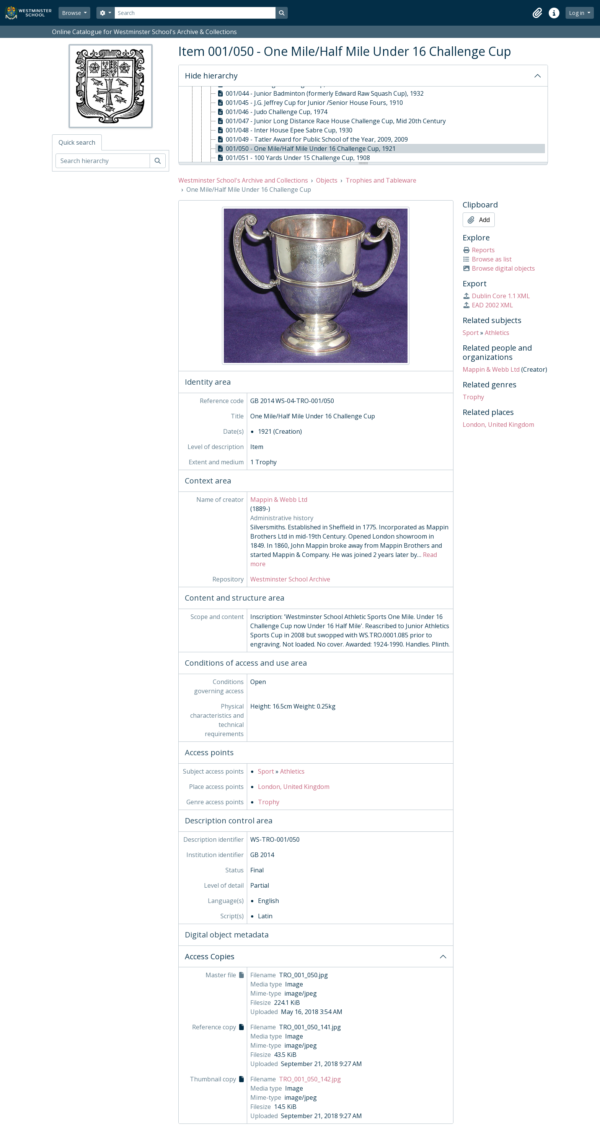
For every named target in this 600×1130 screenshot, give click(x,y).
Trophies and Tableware (381, 180)
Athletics (292, 771)
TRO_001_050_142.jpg (310, 1079)
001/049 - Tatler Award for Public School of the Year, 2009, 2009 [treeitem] (312, 139)
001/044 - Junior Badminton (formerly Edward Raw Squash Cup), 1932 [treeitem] (320, 93)
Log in (577, 12)
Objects (327, 180)
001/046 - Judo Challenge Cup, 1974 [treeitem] (271, 111)
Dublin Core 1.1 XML (496, 296)
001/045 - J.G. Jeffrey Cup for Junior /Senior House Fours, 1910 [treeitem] (309, 102)
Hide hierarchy (211, 75)
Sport (266, 771)
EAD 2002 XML (488, 305)
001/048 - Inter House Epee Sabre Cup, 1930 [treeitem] (284, 130)
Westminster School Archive (290, 579)
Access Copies (210, 956)
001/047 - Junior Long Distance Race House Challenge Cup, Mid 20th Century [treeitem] (331, 121)
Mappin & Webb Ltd (278, 499)
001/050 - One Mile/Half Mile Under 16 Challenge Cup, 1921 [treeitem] (306, 148)
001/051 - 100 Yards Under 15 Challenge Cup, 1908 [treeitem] (293, 157)
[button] (537, 13)
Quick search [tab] (77, 142)
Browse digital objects (499, 268)
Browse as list (487, 259)
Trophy (268, 802)
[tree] (363, 125)
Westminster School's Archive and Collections (243, 180)
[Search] (195, 13)
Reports (479, 250)
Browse (72, 12)
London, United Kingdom (293, 786)
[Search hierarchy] (102, 160)
